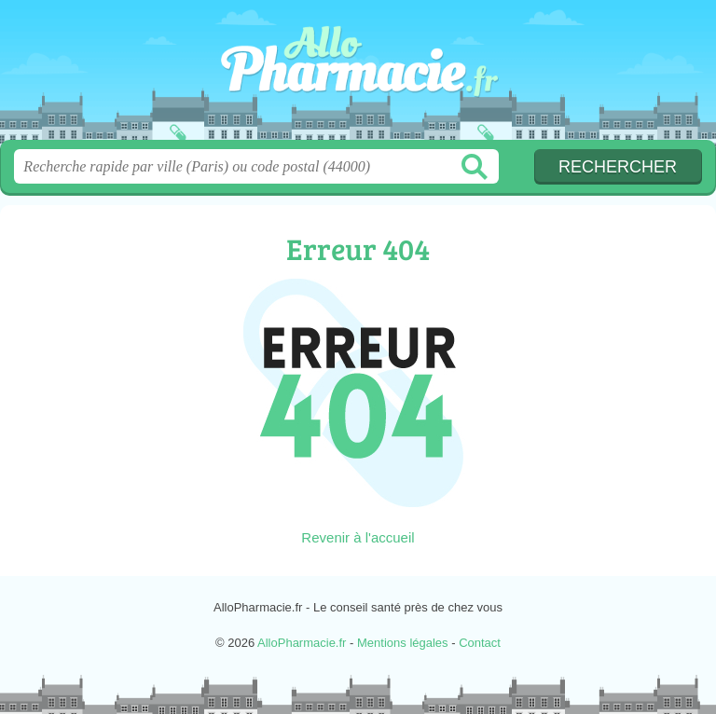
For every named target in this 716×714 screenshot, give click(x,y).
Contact (480, 643)
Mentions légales (402, 643)
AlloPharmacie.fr (358, 77)
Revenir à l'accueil (357, 537)
